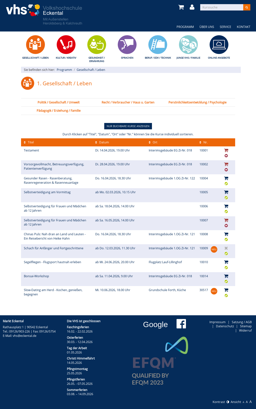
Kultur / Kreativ (66, 57)
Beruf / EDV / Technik (158, 57)
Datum (102, 142)
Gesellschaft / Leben (35, 57)
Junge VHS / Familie (188, 57)
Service (225, 27)
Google (155, 324)
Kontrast (221, 402)
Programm (185, 27)
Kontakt (243, 27)
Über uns (206, 27)
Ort (153, 142)
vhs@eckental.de (24, 336)
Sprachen (127, 57)
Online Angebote (219, 57)
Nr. (203, 142)
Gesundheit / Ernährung (96, 59)
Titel (29, 142)
